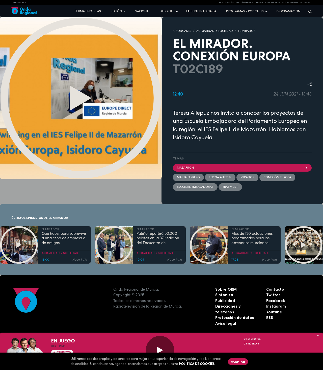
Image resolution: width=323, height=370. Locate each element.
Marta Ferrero (188, 177)
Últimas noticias (88, 11)
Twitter (273, 294)
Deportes (167, 11)
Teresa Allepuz (220, 177)
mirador (247, 177)
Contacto (275, 289)
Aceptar (238, 361)
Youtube (274, 312)
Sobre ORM (226, 289)
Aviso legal (225, 323)
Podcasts (183, 31)
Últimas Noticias (252, 2)
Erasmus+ (230, 187)
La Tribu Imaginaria (201, 11)
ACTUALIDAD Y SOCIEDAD (214, 31)
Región (116, 11)
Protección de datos (234, 317)
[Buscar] (308, 11)
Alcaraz (305, 2)
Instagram (276, 306)
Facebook (275, 300)
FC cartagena (290, 2)
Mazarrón (242, 168)
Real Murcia (272, 2)
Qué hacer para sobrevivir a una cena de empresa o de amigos (64, 238)
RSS (269, 317)
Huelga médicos (229, 2)
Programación (288, 11)
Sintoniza (224, 294)
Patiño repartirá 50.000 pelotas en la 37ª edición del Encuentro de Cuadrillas (158, 238)
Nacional (142, 11)
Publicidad (225, 300)
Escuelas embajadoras (195, 187)
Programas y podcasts (245, 11)
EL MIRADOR (246, 31)
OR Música (252, 343)
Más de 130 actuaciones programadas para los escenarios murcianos (252, 238)
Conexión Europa (277, 177)
